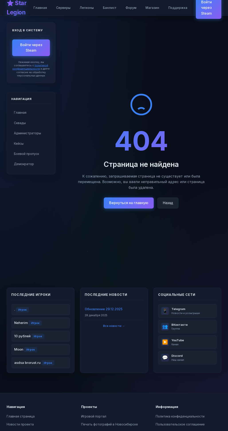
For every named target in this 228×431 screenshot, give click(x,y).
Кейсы (19, 143)
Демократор (24, 164)
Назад (168, 203)
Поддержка (177, 8)
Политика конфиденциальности (180, 416)
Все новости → (114, 326)
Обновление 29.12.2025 (103, 309)
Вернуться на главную (128, 203)
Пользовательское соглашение (180, 424)
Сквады (20, 123)
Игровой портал (93, 416)
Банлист (109, 8)
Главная (40, 8)
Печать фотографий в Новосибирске (109, 424)
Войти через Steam (31, 48)
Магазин (152, 8)
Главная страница (21, 416)
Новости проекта (20, 424)
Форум (131, 8)
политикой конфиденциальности (30, 67)
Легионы (87, 8)
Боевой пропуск (26, 154)
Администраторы (27, 133)
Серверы (63, 8)
